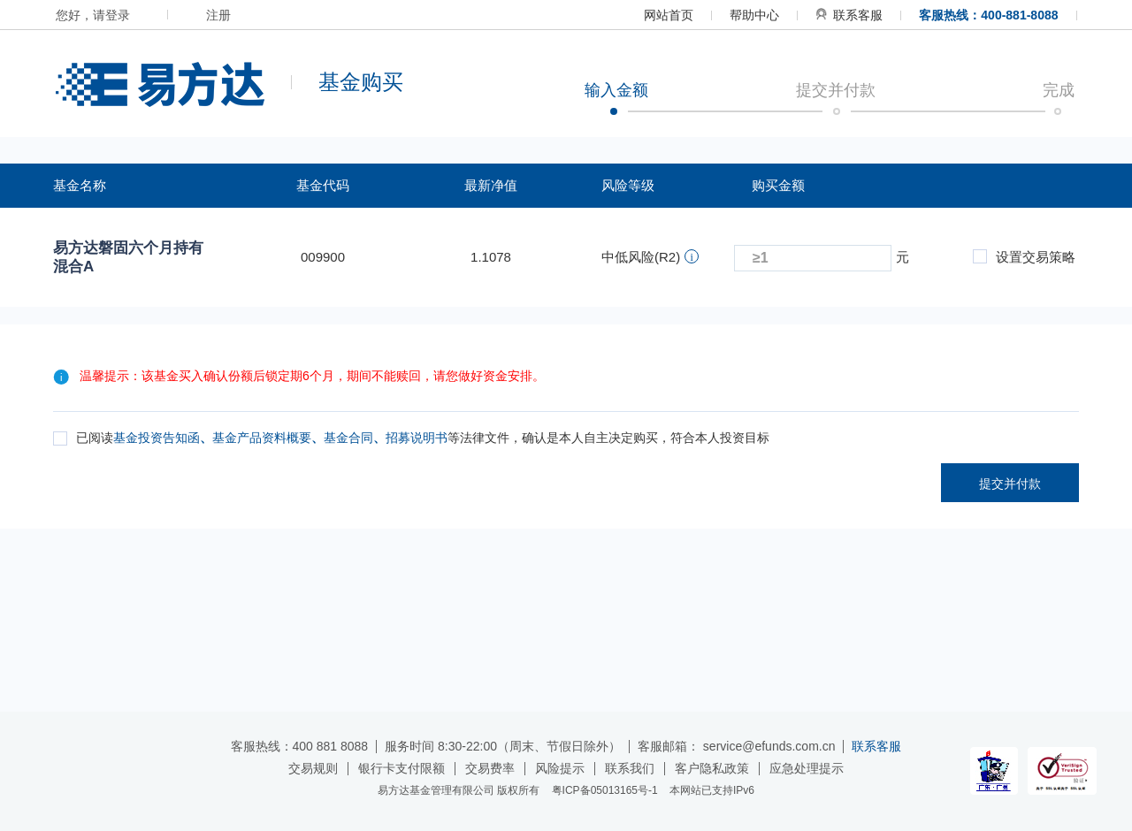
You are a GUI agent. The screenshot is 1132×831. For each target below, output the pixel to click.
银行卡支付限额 (401, 768)
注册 (218, 15)
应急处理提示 (806, 768)
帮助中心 (754, 15)
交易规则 (313, 768)
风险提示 (560, 768)
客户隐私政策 (712, 768)
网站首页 (668, 15)
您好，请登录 (93, 15)
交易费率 (490, 768)
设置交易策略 (1024, 256)
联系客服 (849, 15)
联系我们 (629, 768)
